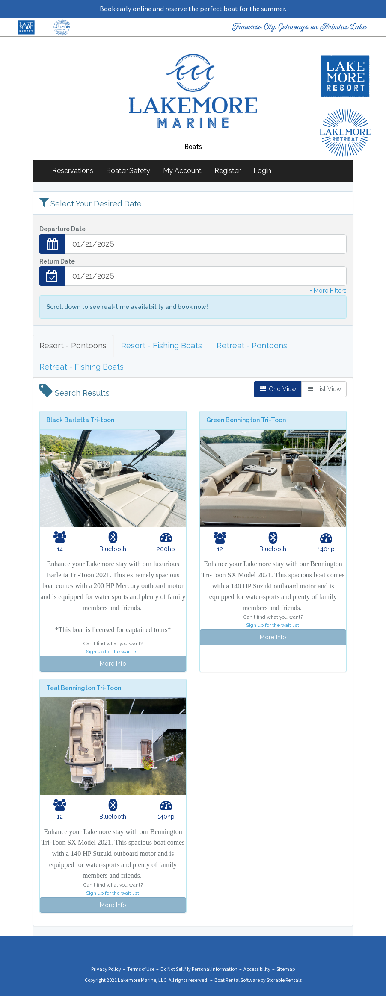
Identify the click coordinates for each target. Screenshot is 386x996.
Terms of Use (140, 969)
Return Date (57, 261)
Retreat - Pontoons (252, 345)
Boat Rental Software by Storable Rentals (258, 980)
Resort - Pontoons (73, 345)
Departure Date (62, 229)
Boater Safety (128, 171)
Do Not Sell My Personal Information (199, 969)
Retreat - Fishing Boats (81, 366)
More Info (113, 663)
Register (227, 171)
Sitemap (285, 969)
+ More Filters (328, 290)
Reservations (72, 171)
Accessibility (256, 969)
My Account (182, 171)
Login (262, 171)
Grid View (277, 388)
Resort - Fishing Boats (161, 345)
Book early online (125, 8)
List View (324, 388)
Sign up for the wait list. (113, 652)
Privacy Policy (106, 969)
